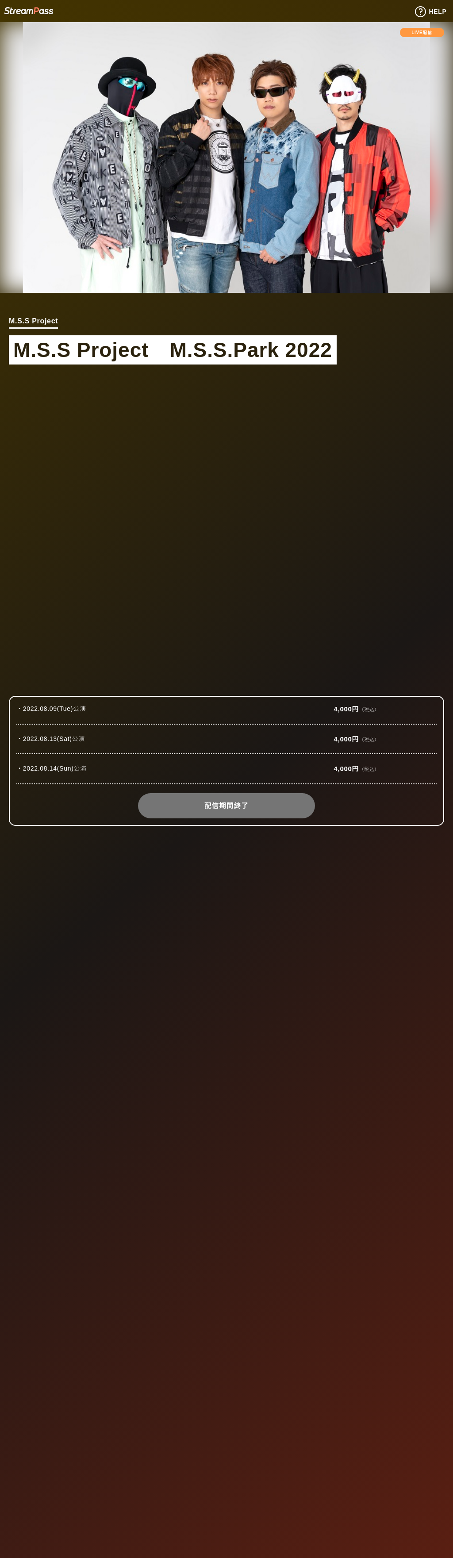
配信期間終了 (226, 806)
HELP (430, 12)
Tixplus (28, 10)
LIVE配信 (421, 32)
